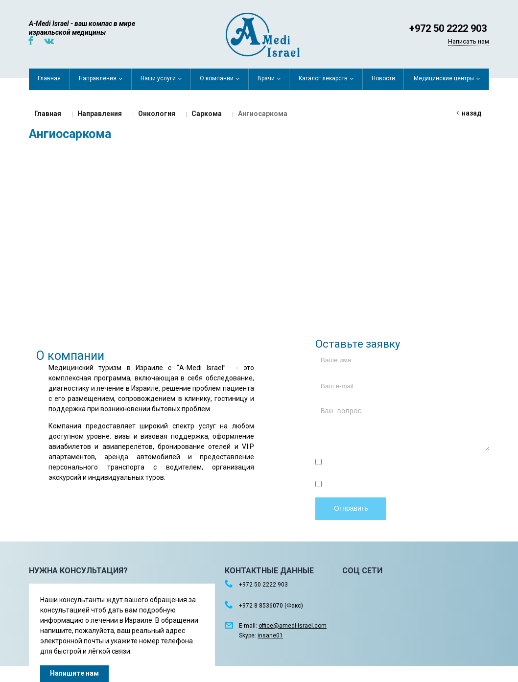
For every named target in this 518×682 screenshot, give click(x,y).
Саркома (206, 114)
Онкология (156, 114)
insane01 (270, 635)
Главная (47, 114)
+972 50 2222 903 (448, 28)
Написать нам (468, 41)
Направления (99, 114)
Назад (472, 113)
